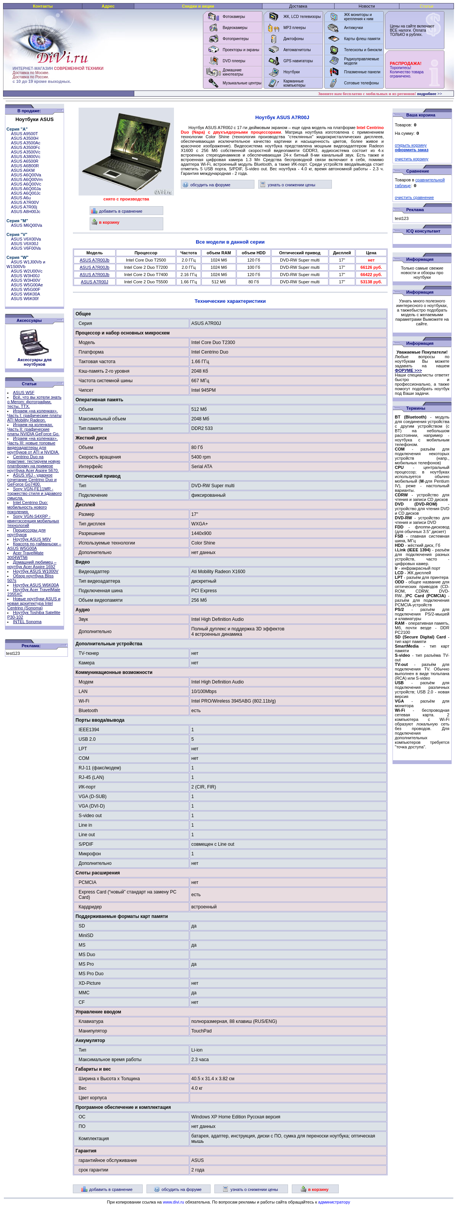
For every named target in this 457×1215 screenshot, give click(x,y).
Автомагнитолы (297, 50)
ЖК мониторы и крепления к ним (358, 17)
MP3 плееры (294, 28)
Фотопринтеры (236, 39)
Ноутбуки (291, 72)
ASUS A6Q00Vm (27, 179)
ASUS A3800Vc (25, 156)
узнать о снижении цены (287, 185)
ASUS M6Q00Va (26, 225)
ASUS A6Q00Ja (26, 188)
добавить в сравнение (117, 211)
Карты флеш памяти (362, 39)
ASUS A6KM (23, 170)
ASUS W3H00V (25, 280)
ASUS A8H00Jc (25, 211)
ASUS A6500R (25, 161)
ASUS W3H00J (25, 275)
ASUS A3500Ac (25, 143)
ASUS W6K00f (25, 298)
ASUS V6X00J (25, 243)
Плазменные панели (362, 72)
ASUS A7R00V (25, 202)
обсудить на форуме (206, 185)
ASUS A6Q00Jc (26, 193)
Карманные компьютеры (294, 83)
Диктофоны (293, 39)
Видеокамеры (235, 28)
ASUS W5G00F (25, 289)
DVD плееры (234, 61)
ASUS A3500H (25, 138)
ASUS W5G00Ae (27, 285)
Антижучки (353, 28)
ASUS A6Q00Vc (26, 184)
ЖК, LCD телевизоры (302, 17)
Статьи (426, 6)
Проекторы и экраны (241, 50)
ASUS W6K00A (25, 294)
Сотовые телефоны (361, 83)
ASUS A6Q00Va (26, 175)
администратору (334, 1202)
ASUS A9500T (24, 133)
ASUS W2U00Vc (27, 271)
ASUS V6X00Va (26, 239)
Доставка (298, 6)
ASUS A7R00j (24, 207)
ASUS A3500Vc (25, 152)
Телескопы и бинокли (363, 50)
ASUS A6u (21, 197)
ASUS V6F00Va (26, 248)
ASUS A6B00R (25, 165)
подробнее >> (429, 93)
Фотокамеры (234, 17)
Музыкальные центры (242, 83)
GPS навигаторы (298, 61)
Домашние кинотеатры (233, 72)
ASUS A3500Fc (25, 147)
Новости (367, 6)
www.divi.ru (173, 1202)
